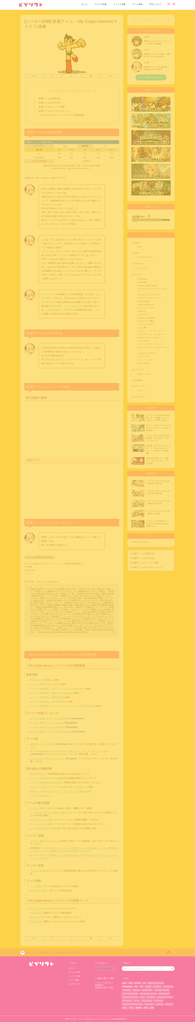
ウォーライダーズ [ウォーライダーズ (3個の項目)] (147, 990)
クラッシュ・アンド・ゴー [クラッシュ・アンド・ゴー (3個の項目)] (130, 993)
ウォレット (143, 267)
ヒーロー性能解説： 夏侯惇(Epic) (47, 696)
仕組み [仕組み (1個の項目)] (124, 1007)
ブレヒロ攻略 (100, 4)
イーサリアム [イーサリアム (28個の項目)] (126, 990)
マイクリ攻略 (119, 4)
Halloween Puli (76, 854)
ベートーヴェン (49, 250)
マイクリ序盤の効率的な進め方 (46, 781)
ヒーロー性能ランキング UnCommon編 (51, 731)
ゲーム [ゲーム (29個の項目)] (142, 997)
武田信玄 (57, 297)
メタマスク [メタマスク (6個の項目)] (169, 1004)
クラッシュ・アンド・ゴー (150, 330)
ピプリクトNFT (145, 256)
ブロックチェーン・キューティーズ (153, 348)
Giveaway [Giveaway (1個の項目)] (137, 983)
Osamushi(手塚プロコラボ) (75, 850)
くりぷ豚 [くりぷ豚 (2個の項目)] (148, 986)
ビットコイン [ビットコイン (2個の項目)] (158, 1000)
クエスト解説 (37, 807)
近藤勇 (58, 305)
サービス (139, 262)
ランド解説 (36, 885)
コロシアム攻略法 (39, 870)
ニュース (139, 368)
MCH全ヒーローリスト (42, 743)
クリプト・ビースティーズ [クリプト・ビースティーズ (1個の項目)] (130, 997)
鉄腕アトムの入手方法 (49, 101)
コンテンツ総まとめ (40, 786)
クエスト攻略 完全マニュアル (45, 683)
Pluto (89, 854)
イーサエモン (144, 340)
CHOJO (141, 310)
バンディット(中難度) (67, 847)
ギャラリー (140, 396)
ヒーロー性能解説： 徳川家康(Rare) (49, 700)
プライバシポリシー (104, 983)
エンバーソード (145, 359)
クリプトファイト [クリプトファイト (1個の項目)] (164, 993)
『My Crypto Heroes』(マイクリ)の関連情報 (61, 114)
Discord (34, 916)
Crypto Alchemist (146, 317)
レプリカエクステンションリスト (47, 757)
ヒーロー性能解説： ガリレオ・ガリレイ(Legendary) (58, 687)
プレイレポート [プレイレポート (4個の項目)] (149, 1004)
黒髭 (92, 293)
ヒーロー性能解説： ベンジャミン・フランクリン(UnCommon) (63, 705)
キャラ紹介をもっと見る (151, 76)
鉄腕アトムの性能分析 (49, 97)
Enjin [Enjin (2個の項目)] (130, 983)
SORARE (142, 281)
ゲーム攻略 (137, 4)
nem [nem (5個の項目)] (136, 986)
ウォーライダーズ (146, 323)
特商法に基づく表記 (104, 988)
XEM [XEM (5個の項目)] (141, 986)
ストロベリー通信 (146, 320)
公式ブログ (36, 920)
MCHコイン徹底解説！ (42, 679)
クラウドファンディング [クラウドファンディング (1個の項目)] (161, 990)
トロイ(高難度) (89, 847)
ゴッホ (63, 250)
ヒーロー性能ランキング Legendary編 (50, 717)
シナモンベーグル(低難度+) (44, 850)
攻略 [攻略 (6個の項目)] (152, 1007)
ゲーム (138, 273)
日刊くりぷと (155, 4)
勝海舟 (67, 297)
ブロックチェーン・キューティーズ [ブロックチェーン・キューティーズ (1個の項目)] (132, 1004)
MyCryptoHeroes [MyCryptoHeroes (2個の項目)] (127, 986)
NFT (137, 252)
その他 (102, 750)
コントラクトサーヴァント (150, 297)
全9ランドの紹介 (39, 889)
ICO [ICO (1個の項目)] (144, 983)
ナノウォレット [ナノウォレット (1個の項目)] (127, 1000)
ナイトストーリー (146, 307)
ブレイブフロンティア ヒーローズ (152, 289)
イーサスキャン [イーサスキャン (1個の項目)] (168, 986)
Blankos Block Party (147, 285)
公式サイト (63, 358)
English (139, 379)
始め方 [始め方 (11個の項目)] (146, 1007)
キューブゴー (144, 356)
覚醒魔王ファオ (58, 854)
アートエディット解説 (41, 823)
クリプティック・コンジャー (151, 333)
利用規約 (99, 985)
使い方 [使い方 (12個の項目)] (131, 1007)
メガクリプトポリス (147, 352)
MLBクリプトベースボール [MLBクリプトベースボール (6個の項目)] (155, 983)
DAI (140, 246)
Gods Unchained (146, 304)
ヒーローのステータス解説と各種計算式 (51, 811)
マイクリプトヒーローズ (149, 294)
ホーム (85, 4)
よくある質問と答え (40, 827)
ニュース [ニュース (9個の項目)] (136, 1000)
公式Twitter (36, 912)
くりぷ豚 (142, 327)
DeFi (137, 242)
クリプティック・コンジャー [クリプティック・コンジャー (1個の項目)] (148, 993)
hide (92, 90)
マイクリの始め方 (39, 777)
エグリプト (143, 314)
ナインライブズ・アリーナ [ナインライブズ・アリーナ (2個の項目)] (164, 997)
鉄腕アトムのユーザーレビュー (54, 110)
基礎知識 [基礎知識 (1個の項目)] (138, 1007)
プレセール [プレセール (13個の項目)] (160, 1004)
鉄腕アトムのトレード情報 (52, 105)
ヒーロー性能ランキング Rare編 (47, 726)
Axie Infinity (144, 362)
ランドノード (90, 750)
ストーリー (140, 385)
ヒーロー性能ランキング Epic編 (47, 722)
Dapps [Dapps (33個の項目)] (124, 983)
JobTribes (142, 278)
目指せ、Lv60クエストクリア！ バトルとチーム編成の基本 (61, 790)
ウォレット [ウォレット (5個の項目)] (136, 990)
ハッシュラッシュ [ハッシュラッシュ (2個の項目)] (147, 1000)
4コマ (141, 390)
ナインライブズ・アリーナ (150, 343)
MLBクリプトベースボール (150, 337)
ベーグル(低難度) (108, 847)
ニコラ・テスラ (72, 305)
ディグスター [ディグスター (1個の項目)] (150, 997)
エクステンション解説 (41, 819)
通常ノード (75, 750)
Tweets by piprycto (140, 541)
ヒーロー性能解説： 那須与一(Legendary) (52, 692)
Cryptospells (144, 300)
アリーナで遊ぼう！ (40, 795)
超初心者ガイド (38, 773)
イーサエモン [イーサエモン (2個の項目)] (157, 986)
